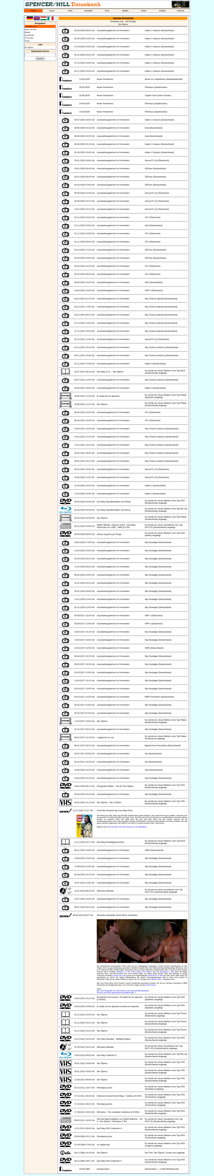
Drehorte (180, 11)
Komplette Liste (30, 26)
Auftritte (162, 11)
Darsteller (89, 11)
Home (33, 11)
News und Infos (30, 29)
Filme (70, 11)
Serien (144, 11)
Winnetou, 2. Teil (123, 972)
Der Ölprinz (29, 47)
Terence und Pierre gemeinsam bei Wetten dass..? (116, 993)
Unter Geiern (136, 972)
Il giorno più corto (119, 975)
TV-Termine (29, 38)
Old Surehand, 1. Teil (164, 972)
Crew (107, 11)
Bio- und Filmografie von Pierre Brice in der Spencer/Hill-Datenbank (123, 991)
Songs (27, 41)
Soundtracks (29, 35)
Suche (51, 11)
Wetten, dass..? (157, 979)
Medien (125, 11)
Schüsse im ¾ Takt (155, 975)
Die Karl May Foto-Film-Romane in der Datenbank (127, 827)
